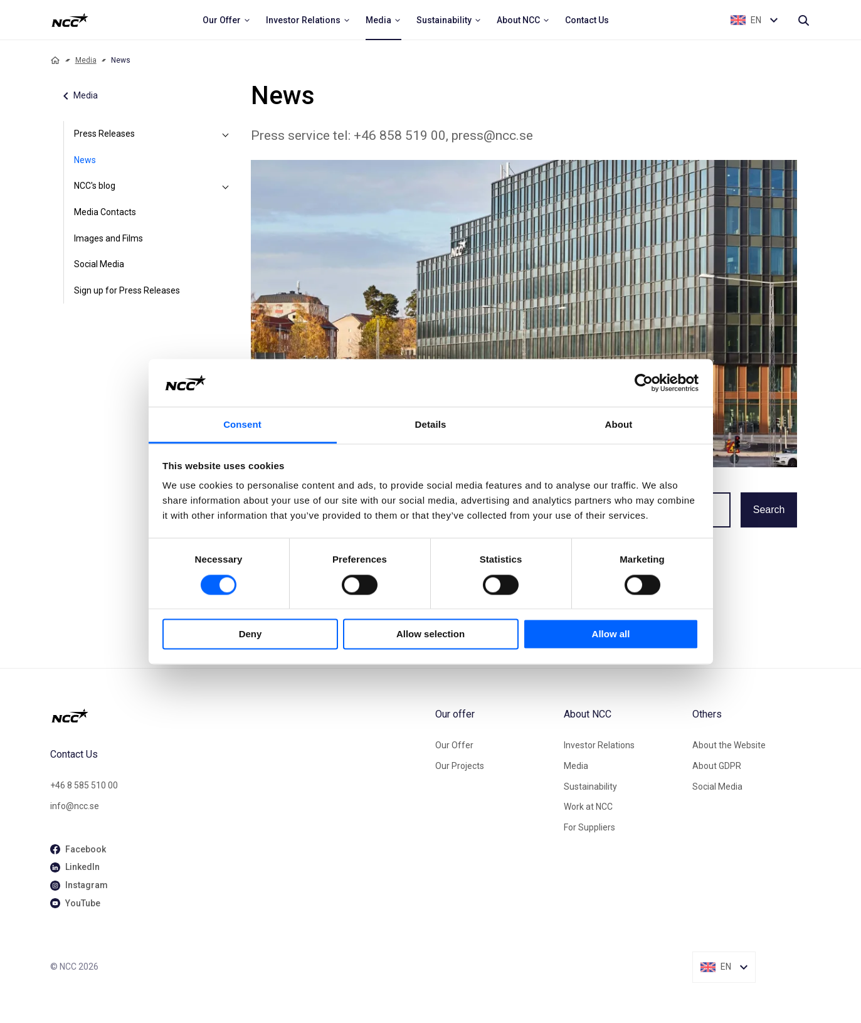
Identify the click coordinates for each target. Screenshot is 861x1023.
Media (86, 60)
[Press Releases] (226, 134)
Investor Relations (599, 745)
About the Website (729, 745)
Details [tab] (430, 425)
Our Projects (459, 766)
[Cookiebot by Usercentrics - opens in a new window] (644, 382)
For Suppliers (589, 827)
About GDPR (716, 766)
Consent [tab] (242, 425)
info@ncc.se (74, 806)
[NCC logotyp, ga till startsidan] (70, 20)
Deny (250, 634)
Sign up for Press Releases (127, 290)
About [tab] (619, 425)
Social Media (99, 264)
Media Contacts (105, 212)
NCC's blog (94, 186)
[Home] (55, 60)
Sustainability (590, 787)
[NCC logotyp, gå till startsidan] (237, 715)
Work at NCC (588, 807)
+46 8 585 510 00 (84, 785)
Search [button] (769, 509)
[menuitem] (227, 20)
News (85, 160)
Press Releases (104, 134)
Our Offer (454, 745)
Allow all (611, 634)
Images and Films (108, 238)
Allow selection (430, 634)
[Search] (803, 20)
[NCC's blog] (226, 186)
